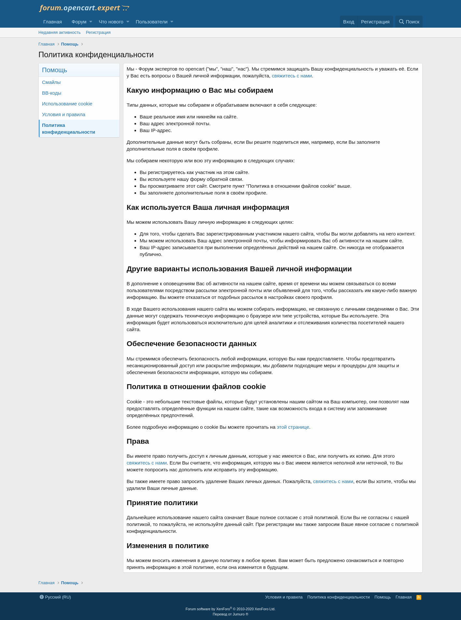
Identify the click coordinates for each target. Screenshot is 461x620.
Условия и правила (63, 114)
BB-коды (51, 93)
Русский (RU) (55, 597)
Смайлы (51, 82)
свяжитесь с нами (292, 75)
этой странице (293, 427)
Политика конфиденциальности (68, 128)
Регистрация (98, 32)
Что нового (111, 21)
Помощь (382, 597)
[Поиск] (409, 22)
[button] (91, 22)
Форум (79, 21)
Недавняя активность (59, 32)
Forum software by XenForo (230, 609)
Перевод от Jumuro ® (230, 614)
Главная (52, 21)
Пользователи (152, 21)
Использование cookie (67, 103)
